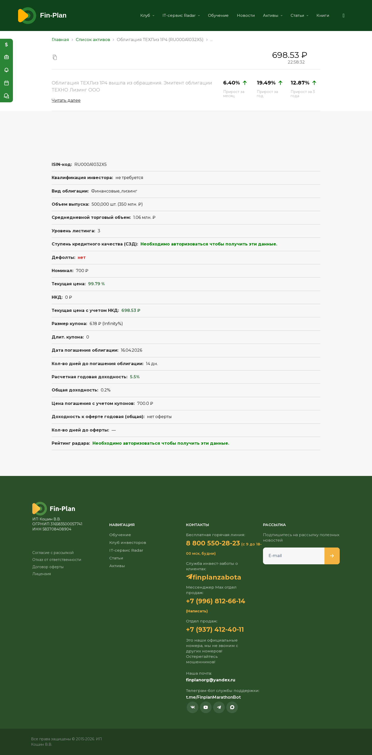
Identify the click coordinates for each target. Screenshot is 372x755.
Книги (322, 15)
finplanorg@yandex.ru (210, 679)
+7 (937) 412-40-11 (215, 629)
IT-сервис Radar (181, 15)
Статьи (299, 15)
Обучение (218, 15)
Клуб (147, 15)
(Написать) (197, 611)
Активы (272, 15)
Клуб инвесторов (127, 542)
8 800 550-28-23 (213, 543)
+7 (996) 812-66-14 (215, 601)
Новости (246, 15)
